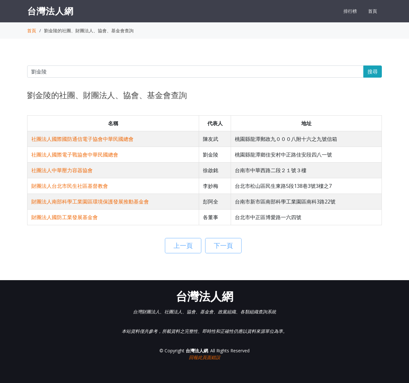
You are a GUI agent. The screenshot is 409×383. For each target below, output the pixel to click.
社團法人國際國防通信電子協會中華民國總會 (82, 138)
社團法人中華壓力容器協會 (62, 170)
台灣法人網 (50, 11)
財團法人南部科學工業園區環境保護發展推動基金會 (90, 201)
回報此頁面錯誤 (204, 357)
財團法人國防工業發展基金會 (64, 217)
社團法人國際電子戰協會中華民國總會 (74, 154)
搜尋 (372, 71)
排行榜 (350, 11)
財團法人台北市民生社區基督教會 (69, 185)
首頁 (372, 11)
